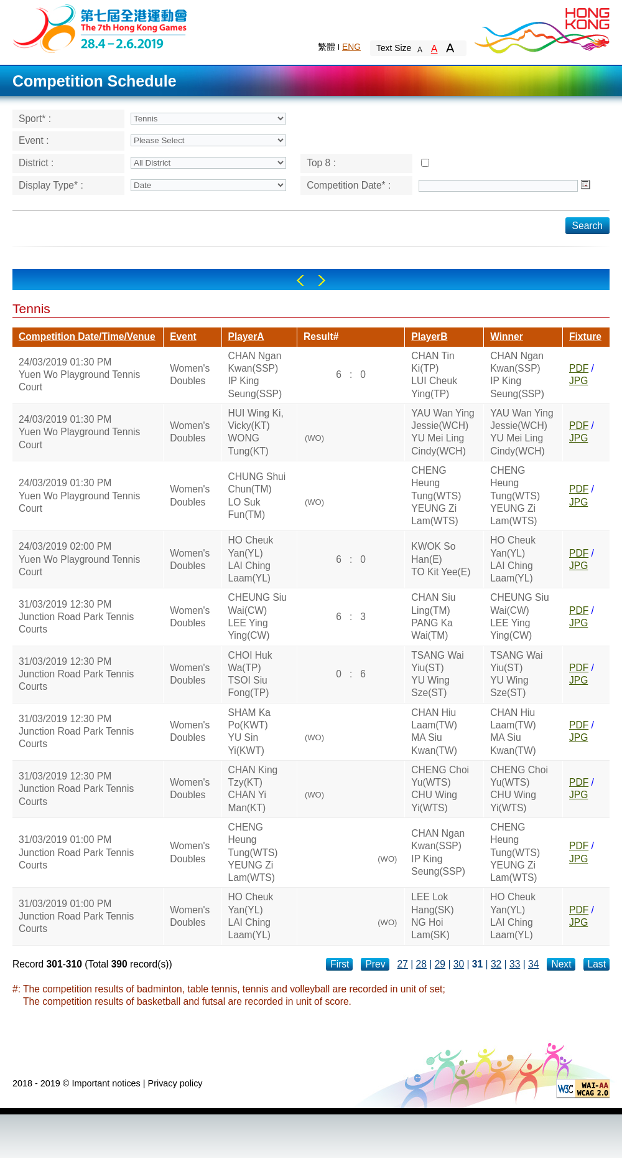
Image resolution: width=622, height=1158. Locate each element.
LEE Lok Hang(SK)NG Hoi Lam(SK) (432, 916)
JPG (578, 380)
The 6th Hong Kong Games (100, 27)
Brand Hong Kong (541, 28)
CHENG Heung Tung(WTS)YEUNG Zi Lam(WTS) (436, 495)
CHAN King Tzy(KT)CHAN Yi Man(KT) (253, 789)
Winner (506, 336)
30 (458, 964)
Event (183, 336)
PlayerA (246, 336)
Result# (321, 336)
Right (321, 280)
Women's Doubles (190, 374)
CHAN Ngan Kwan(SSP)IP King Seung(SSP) (255, 375)
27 (402, 964)
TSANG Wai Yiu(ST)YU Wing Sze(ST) (437, 674)
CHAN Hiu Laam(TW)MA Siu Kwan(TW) (434, 731)
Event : (34, 140)
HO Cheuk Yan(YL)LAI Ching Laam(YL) (251, 559)
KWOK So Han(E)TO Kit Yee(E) (440, 559)
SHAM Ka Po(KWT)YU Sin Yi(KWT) (249, 731)
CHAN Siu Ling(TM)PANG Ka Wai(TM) (433, 616)
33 (514, 964)
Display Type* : (51, 185)
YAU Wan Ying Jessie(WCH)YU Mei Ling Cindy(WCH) (442, 432)
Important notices (106, 1083)
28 (421, 964)
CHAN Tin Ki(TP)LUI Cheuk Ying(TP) (434, 375)
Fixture (585, 336)
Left (300, 280)
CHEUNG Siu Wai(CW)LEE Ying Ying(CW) (257, 616)
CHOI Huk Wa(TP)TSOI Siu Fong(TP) (250, 674)
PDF (578, 368)
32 (496, 964)
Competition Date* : (349, 185)
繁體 (326, 47)
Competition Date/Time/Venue (87, 336)
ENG (351, 47)
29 (440, 964)
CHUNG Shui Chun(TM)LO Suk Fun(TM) (257, 495)
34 (533, 964)
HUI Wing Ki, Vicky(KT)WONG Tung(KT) (256, 432)
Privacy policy (175, 1083)
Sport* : (35, 118)
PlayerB (429, 336)
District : (36, 163)
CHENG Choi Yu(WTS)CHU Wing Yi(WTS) (440, 789)
